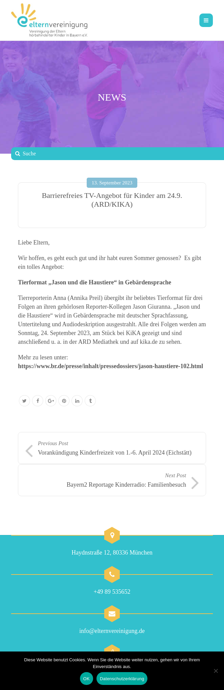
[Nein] (215, 670)
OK (86, 678)
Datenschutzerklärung (122, 678)
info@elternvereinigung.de (112, 631)
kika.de (149, 341)
